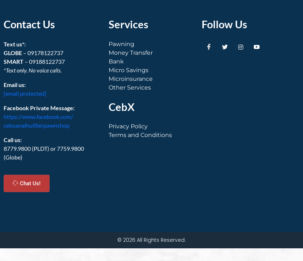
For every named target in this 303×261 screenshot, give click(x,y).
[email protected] (25, 93)
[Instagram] (240, 47)
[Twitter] (224, 47)
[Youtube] (256, 47)
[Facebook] (208, 47)
